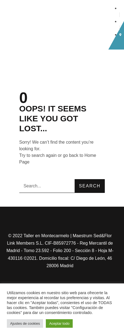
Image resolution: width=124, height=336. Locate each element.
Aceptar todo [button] (59, 323)
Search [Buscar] (90, 186)
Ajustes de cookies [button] (25, 323)
